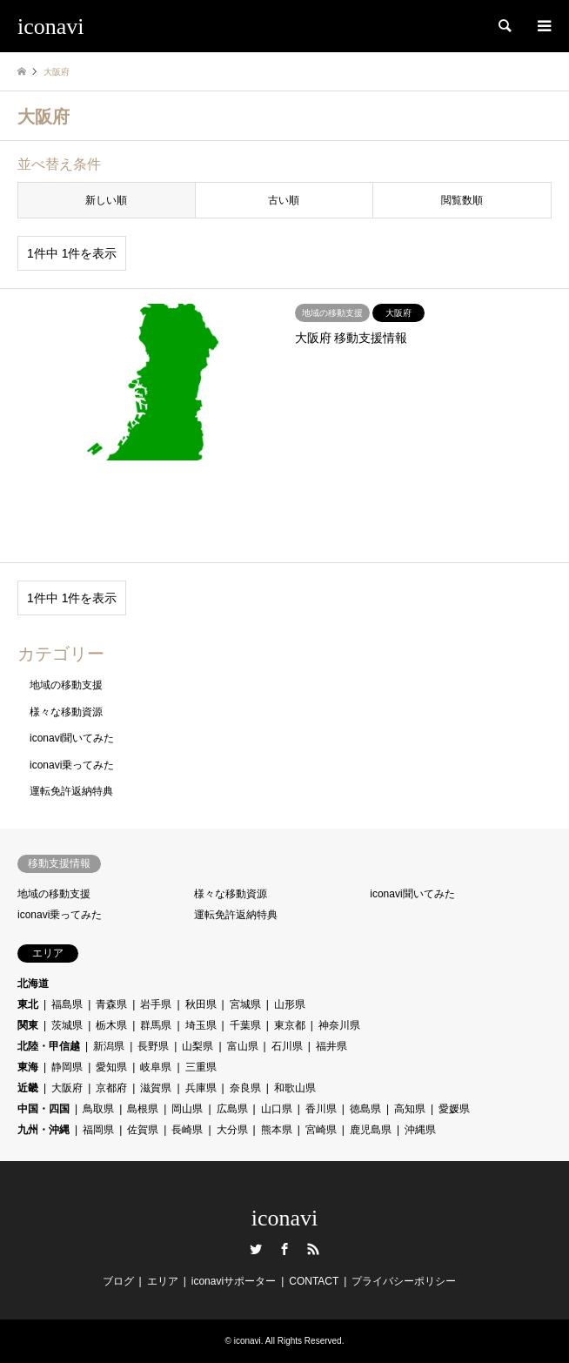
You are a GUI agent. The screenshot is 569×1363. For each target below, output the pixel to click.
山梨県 (197, 1046)
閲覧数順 (462, 200)
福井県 (331, 1046)
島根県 (142, 1109)
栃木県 (111, 1025)
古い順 (283, 200)
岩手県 (155, 1004)
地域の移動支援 (66, 685)
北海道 (33, 983)
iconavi (284, 1218)
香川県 (321, 1109)
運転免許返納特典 (71, 791)
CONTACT (313, 1281)
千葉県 (245, 1025)
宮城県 (245, 1004)
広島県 (232, 1109)
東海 (27, 1067)
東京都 (289, 1025)
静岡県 (67, 1067)
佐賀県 (142, 1130)
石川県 (287, 1046)
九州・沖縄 (43, 1130)
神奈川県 (339, 1025)
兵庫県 (201, 1088)
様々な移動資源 (66, 712)
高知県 (409, 1109)
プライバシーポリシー (403, 1281)
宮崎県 (321, 1130)
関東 (27, 1025)
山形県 (289, 1004)
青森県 (111, 1004)
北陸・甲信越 (48, 1046)
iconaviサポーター (233, 1281)
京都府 (111, 1088)
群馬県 (155, 1025)
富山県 (242, 1046)
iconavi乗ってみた (72, 765)
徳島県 (365, 1109)
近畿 (27, 1088)
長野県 (153, 1046)
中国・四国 (43, 1109)
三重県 (201, 1067)
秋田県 (201, 1004)
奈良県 (245, 1088)
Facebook (284, 1249)
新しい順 (106, 200)
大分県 (232, 1130)
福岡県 (98, 1130)
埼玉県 (201, 1025)
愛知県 (111, 1067)
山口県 (276, 1109)
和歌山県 (295, 1088)
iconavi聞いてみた (72, 738)
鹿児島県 (371, 1130)
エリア (162, 1281)
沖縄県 (420, 1130)
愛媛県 (454, 1109)
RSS (313, 1249)
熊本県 (276, 1130)
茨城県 (67, 1025)
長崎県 (187, 1130)
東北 (27, 1004)
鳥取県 (98, 1109)
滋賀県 (155, 1088)
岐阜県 (155, 1067)
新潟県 (108, 1046)
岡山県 (187, 1109)
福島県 (67, 1004)
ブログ (118, 1281)
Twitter (256, 1249)
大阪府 (67, 1088)
